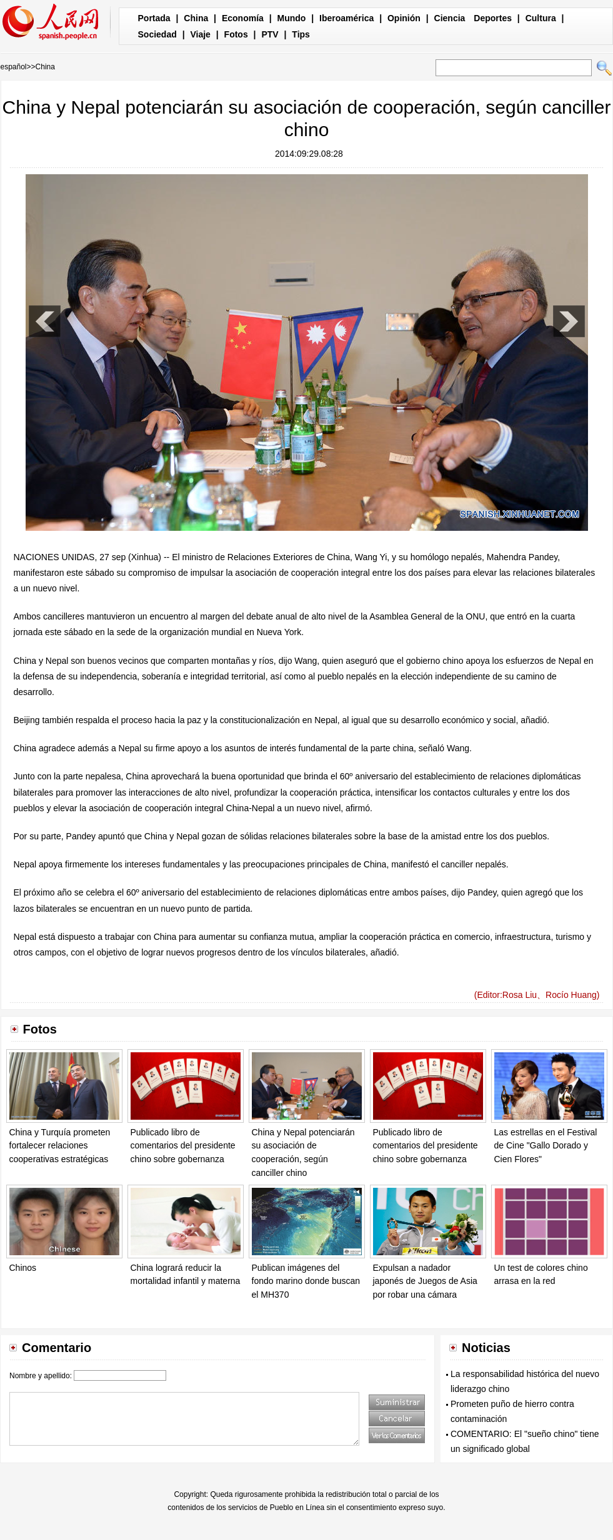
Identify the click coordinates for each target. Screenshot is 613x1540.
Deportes (493, 18)
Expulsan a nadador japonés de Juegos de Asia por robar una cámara (425, 1281)
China (196, 18)
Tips (301, 34)
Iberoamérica (346, 18)
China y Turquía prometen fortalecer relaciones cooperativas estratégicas (60, 1145)
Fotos (236, 34)
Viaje (200, 34)
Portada (154, 18)
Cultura (541, 18)
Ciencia (450, 18)
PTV (269, 34)
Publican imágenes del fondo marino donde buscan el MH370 (306, 1281)
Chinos (23, 1268)
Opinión (404, 18)
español (14, 66)
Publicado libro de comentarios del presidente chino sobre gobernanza (183, 1145)
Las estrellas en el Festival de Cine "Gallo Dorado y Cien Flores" (545, 1145)
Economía (243, 18)
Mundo (291, 18)
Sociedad (157, 34)
